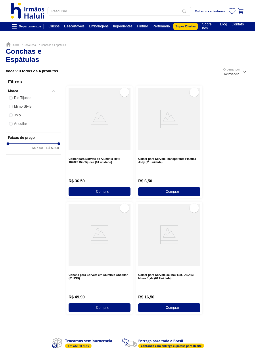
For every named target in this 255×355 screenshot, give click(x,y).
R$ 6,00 (37, 148)
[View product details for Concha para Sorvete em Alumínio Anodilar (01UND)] (99, 169)
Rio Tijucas (22, 98)
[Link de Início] (13, 44)
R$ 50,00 (51, 148)
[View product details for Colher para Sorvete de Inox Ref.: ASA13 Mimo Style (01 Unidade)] (169, 169)
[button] (33, 91)
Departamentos (30, 26)
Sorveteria (30, 45)
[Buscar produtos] (185, 11)
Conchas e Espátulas (53, 45)
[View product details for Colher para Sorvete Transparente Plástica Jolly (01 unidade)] (169, 112)
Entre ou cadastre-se (210, 11)
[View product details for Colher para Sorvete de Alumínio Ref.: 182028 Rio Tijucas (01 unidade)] (99, 112)
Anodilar (20, 124)
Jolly (17, 115)
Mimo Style (22, 106)
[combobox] (119, 11)
